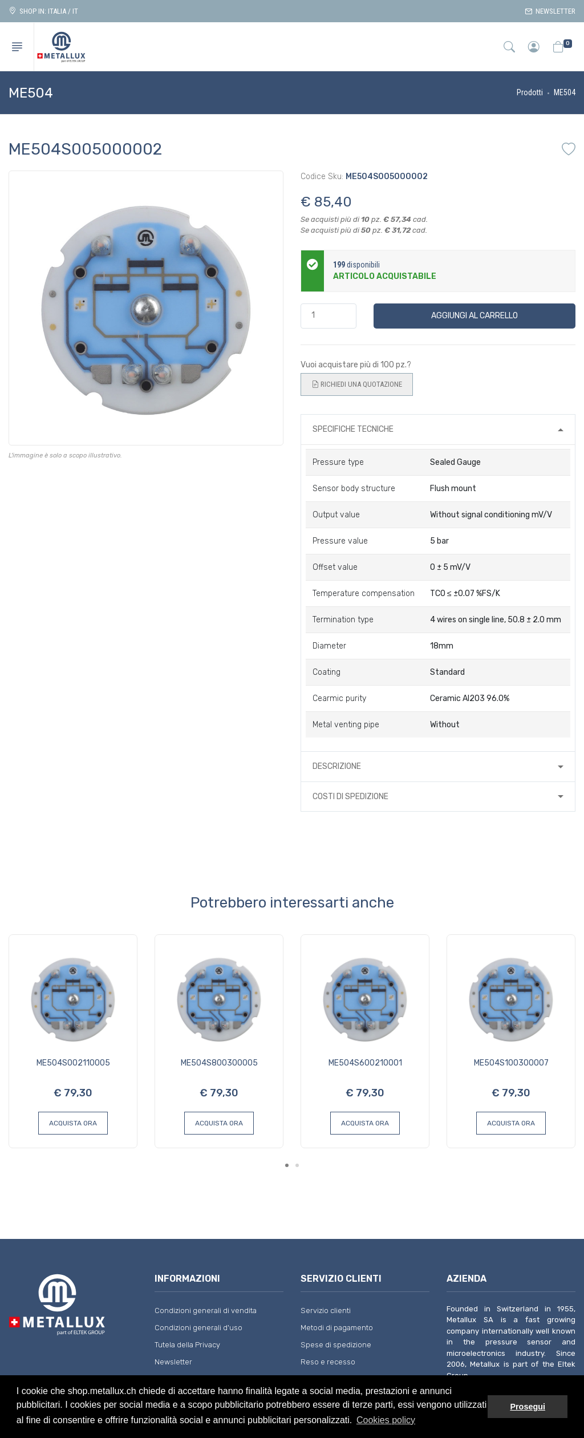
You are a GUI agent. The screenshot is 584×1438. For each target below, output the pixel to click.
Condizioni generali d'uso (198, 1327)
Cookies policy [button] (385, 1420)
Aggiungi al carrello (474, 316)
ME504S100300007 (511, 1063)
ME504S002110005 (73, 1063)
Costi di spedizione (350, 796)
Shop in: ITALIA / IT (43, 11)
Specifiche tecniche (353, 429)
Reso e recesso (328, 1362)
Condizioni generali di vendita (206, 1310)
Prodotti (530, 92)
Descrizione (337, 766)
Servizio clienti (326, 1310)
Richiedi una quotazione (356, 384)
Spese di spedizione (336, 1344)
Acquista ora (73, 1123)
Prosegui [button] (527, 1406)
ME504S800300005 (219, 1063)
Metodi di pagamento (337, 1327)
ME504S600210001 (365, 1063)
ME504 (564, 92)
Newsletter (550, 11)
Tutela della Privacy (187, 1344)
